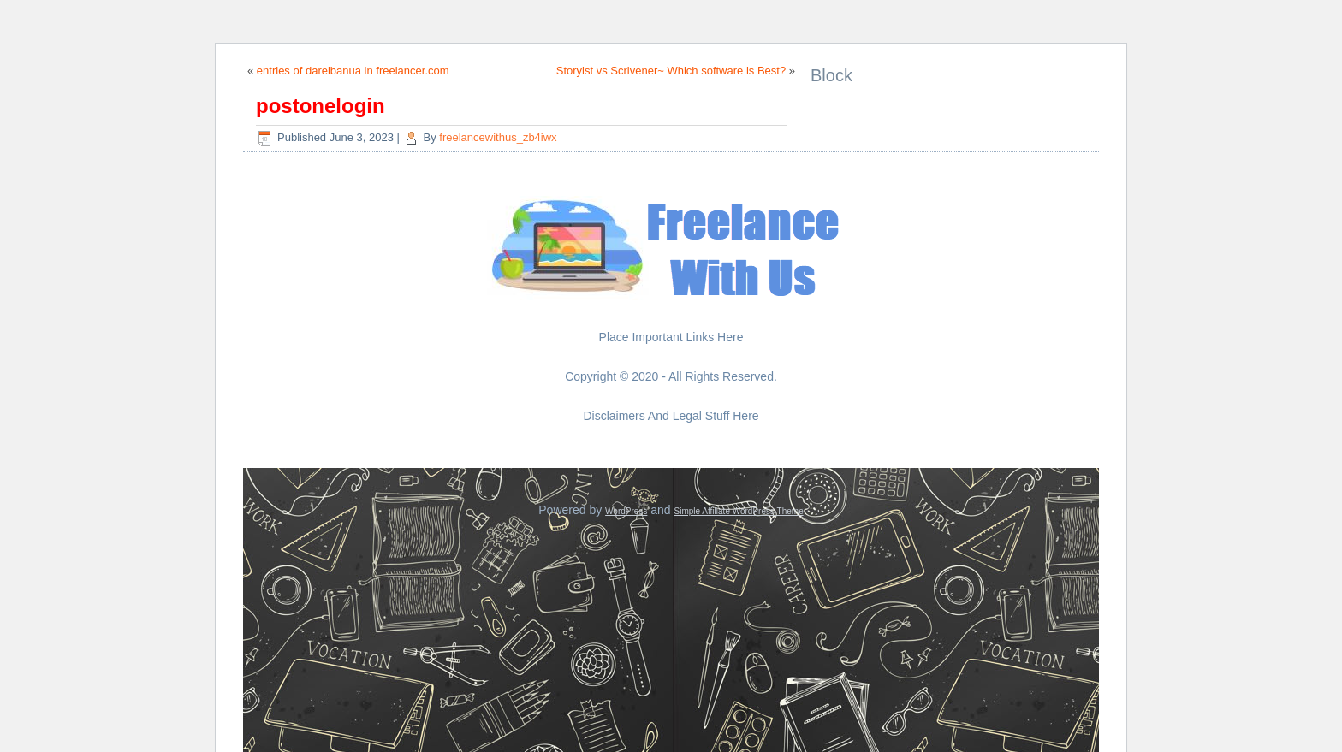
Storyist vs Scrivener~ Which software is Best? (671, 70)
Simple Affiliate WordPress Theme (739, 511)
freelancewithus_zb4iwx (497, 137)
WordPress (626, 511)
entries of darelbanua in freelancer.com (353, 70)
